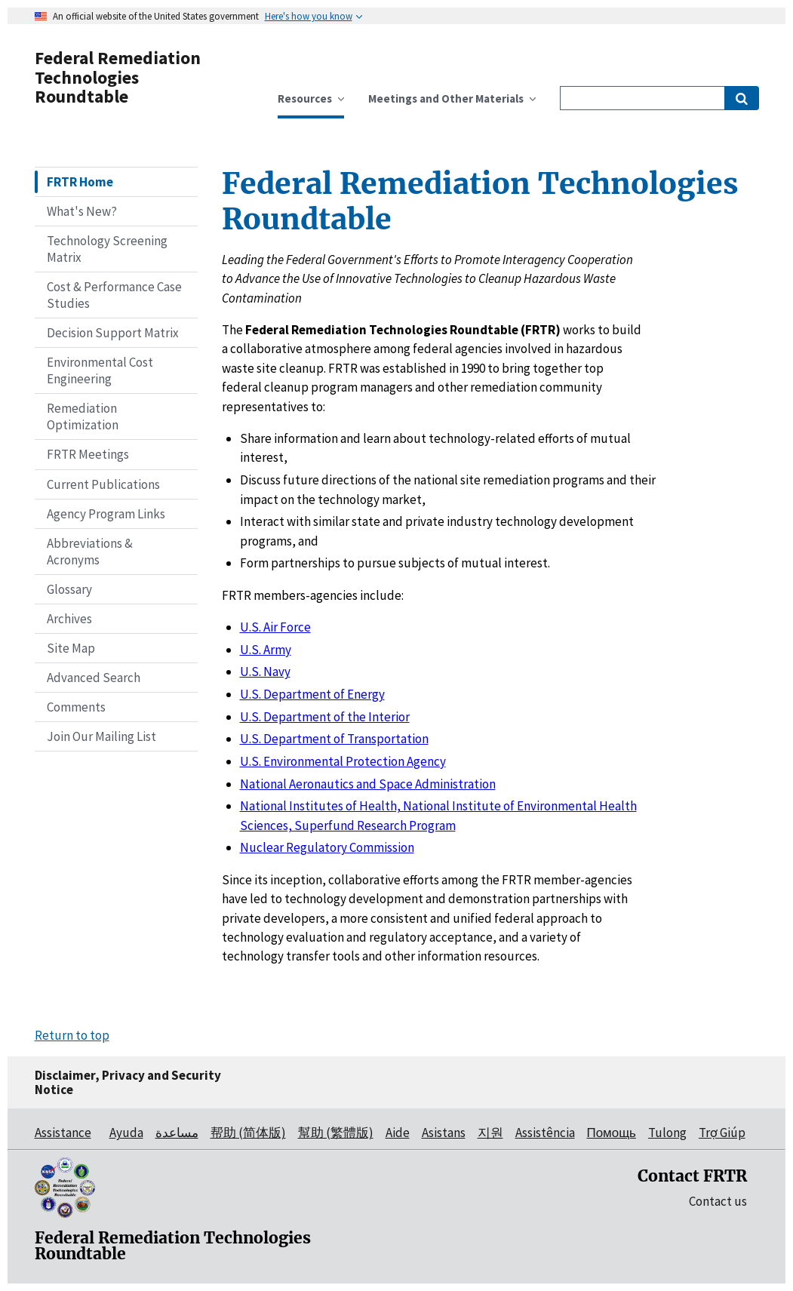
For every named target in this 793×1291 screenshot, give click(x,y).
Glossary (69, 589)
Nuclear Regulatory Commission (327, 847)
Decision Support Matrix (113, 332)
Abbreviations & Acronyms (90, 551)
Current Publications (103, 484)
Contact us (718, 1201)
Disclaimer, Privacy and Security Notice (128, 1082)
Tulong (667, 1132)
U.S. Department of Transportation (334, 738)
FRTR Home (80, 182)
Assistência (545, 1132)
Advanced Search (93, 677)
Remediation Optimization (82, 416)
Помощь (611, 1132)
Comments (76, 707)
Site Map (71, 648)
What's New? (82, 211)
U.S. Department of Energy (312, 694)
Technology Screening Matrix (107, 249)
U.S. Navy (265, 671)
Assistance (63, 1132)
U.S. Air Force (275, 627)
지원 (490, 1132)
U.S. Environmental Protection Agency (343, 761)
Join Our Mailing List (101, 736)
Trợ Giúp (722, 1132)
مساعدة (176, 1132)
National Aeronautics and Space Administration (368, 784)
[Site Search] (642, 98)
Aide (398, 1132)
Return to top (72, 1035)
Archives (69, 618)
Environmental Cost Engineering (100, 370)
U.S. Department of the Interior (325, 717)
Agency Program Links (106, 514)
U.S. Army (265, 649)
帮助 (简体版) (248, 1132)
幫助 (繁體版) (335, 1132)
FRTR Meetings (88, 454)
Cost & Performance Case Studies (114, 295)
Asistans (444, 1132)
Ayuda (126, 1132)
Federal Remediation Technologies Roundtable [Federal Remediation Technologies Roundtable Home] (118, 77)
